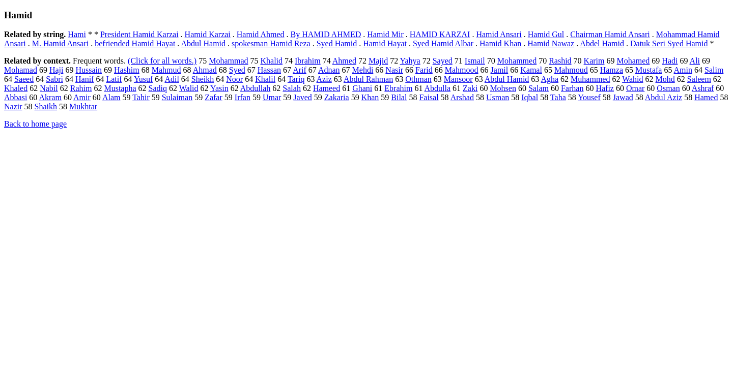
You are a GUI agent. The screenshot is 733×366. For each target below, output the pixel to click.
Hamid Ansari (498, 34)
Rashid (560, 60)
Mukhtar (83, 106)
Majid (378, 60)
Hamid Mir (385, 34)
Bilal (399, 97)
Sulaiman (177, 97)
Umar (272, 97)
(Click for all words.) (162, 60)
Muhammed (590, 79)
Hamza (611, 70)
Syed (237, 70)
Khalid (271, 60)
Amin (683, 70)
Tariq (296, 79)
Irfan (242, 97)
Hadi (670, 60)
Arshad (462, 97)
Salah (292, 88)
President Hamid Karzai (139, 34)
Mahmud (166, 70)
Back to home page (35, 123)
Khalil (265, 79)
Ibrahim (308, 60)
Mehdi (363, 70)
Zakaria (336, 97)
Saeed (24, 79)
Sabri (54, 79)
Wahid (632, 79)
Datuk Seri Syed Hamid (669, 43)
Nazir (13, 106)
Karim (594, 60)
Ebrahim (398, 88)
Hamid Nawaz (550, 43)
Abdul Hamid (203, 43)
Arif (299, 70)
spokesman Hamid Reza (271, 43)
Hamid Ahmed (261, 34)
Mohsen (503, 88)
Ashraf (703, 88)
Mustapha (120, 88)
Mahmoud (571, 70)
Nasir (394, 70)
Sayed (443, 60)
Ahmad (205, 70)
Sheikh (202, 79)
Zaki (470, 88)
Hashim (126, 70)
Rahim (81, 88)
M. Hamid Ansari (60, 43)
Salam (538, 88)
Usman (497, 97)
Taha (558, 97)
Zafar (213, 97)
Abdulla (438, 88)
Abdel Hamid (602, 43)
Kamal (531, 70)
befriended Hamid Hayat (135, 43)
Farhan (572, 88)
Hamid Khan (500, 43)
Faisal (428, 97)
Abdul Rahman (368, 79)
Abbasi (15, 97)
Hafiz (605, 88)
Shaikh (46, 106)
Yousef (589, 97)
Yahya (410, 60)
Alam (111, 97)
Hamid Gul (546, 34)
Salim (713, 70)
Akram (50, 97)
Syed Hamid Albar (443, 43)
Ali (695, 60)
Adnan (329, 70)
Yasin (219, 88)
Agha (549, 79)
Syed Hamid (337, 43)
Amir (82, 97)
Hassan (269, 70)
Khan (370, 97)
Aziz (324, 79)
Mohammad (228, 60)
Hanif (84, 79)
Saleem (699, 79)
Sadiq (158, 88)
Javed (302, 97)
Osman (668, 88)
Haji (56, 70)
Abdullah (255, 88)
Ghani (362, 88)
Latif (114, 79)
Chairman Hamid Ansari (610, 34)
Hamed (706, 97)
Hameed (326, 88)
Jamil (500, 70)
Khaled (15, 88)
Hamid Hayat (385, 43)
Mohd (665, 79)
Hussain (88, 70)
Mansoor (458, 79)
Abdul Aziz (663, 97)
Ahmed (344, 60)
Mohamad (20, 70)
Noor (234, 79)
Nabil (49, 88)
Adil (171, 79)
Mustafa (648, 70)
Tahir (141, 97)
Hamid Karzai (208, 34)
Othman (418, 79)
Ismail (475, 60)
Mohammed (517, 60)
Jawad (623, 97)
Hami (77, 34)
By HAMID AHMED (326, 34)
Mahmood (461, 70)
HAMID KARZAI (440, 34)
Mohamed (633, 60)
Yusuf (143, 79)
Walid (189, 88)
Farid (424, 70)
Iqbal (529, 97)
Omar (635, 88)
